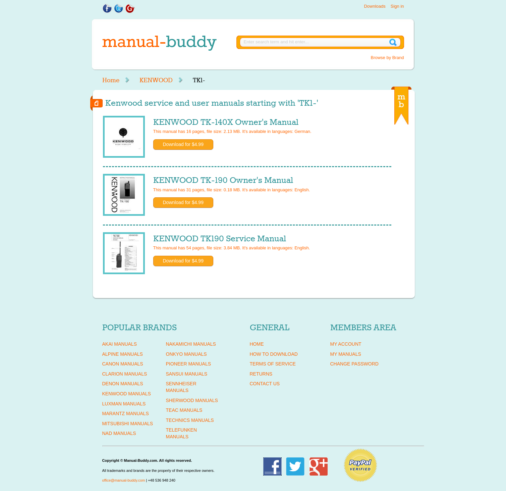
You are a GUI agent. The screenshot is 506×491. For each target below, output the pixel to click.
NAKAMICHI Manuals (191, 344)
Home (110, 80)
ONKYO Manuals (186, 354)
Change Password (354, 363)
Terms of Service (273, 363)
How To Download (274, 354)
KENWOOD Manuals (126, 393)
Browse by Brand (387, 57)
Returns (261, 374)
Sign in (397, 6)
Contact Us (265, 383)
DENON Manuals (122, 383)
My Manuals (345, 354)
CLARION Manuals (124, 374)
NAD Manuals (119, 433)
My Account (345, 344)
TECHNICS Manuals (190, 420)
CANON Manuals (122, 363)
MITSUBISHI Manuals (127, 423)
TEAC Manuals (184, 410)
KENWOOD (156, 80)
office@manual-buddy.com (123, 480)
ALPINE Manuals (122, 354)
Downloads (374, 6)
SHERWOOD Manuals (192, 400)
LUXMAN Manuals (124, 403)
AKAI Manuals (119, 344)
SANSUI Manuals (187, 374)
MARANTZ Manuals (125, 413)
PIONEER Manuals (188, 363)
